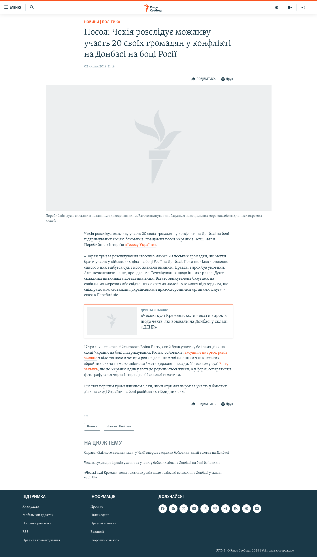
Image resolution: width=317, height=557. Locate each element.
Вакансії (97, 532)
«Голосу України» (140, 245)
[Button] (203, 79)
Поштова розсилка (37, 523)
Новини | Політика (102, 22)
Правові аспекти (104, 523)
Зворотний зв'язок (105, 540)
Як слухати (31, 507)
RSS (25, 532)
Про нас (97, 507)
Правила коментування (41, 540)
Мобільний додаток (38, 515)
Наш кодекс (100, 515)
